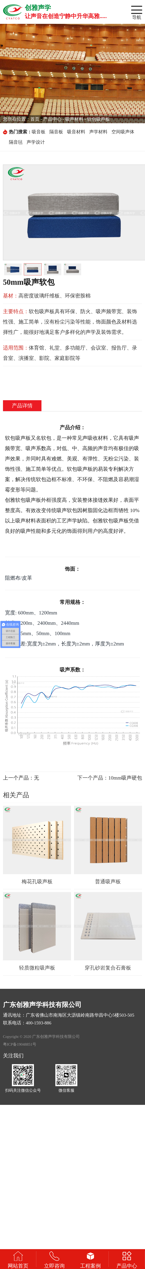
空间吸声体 (122, 131)
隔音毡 (16, 142)
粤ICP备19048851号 (19, 1044)
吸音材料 (76, 131)
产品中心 (52, 119)
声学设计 (36, 142)
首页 (34, 119)
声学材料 (98, 131)
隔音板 (56, 131)
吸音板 (38, 131)
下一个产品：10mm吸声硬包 (109, 778)
